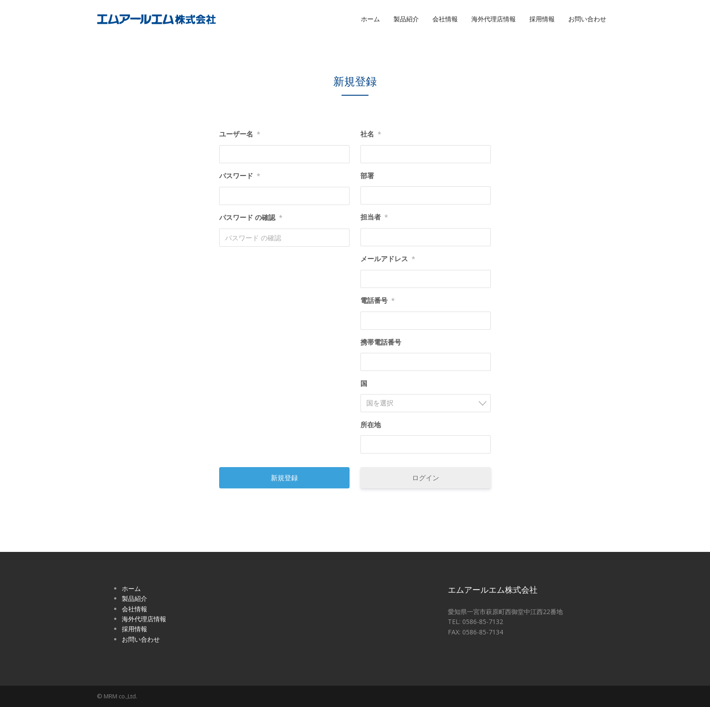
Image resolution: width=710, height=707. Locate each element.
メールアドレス (387, 259)
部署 (367, 175)
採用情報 (542, 19)
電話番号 (377, 301)
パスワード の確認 (251, 218)
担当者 (374, 217)
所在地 (370, 424)
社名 (370, 134)
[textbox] (428, 403)
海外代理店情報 (493, 19)
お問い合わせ (587, 19)
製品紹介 (406, 19)
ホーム (370, 19)
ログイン (425, 477)
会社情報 (445, 19)
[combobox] (425, 403)
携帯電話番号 (380, 341)
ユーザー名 (239, 134)
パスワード (239, 176)
